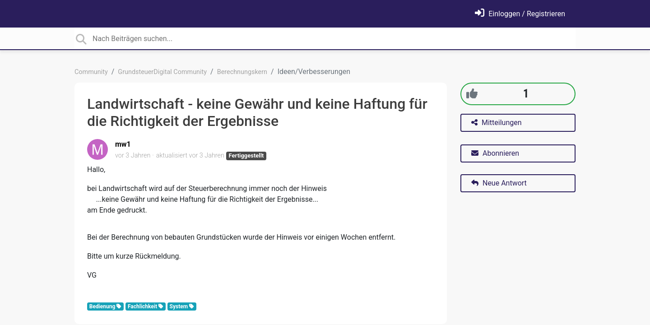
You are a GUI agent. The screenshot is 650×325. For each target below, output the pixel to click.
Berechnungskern (242, 72)
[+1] (472, 93)
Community (91, 72)
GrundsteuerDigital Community (162, 72)
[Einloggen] (520, 14)
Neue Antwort (499, 183)
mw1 (123, 144)
